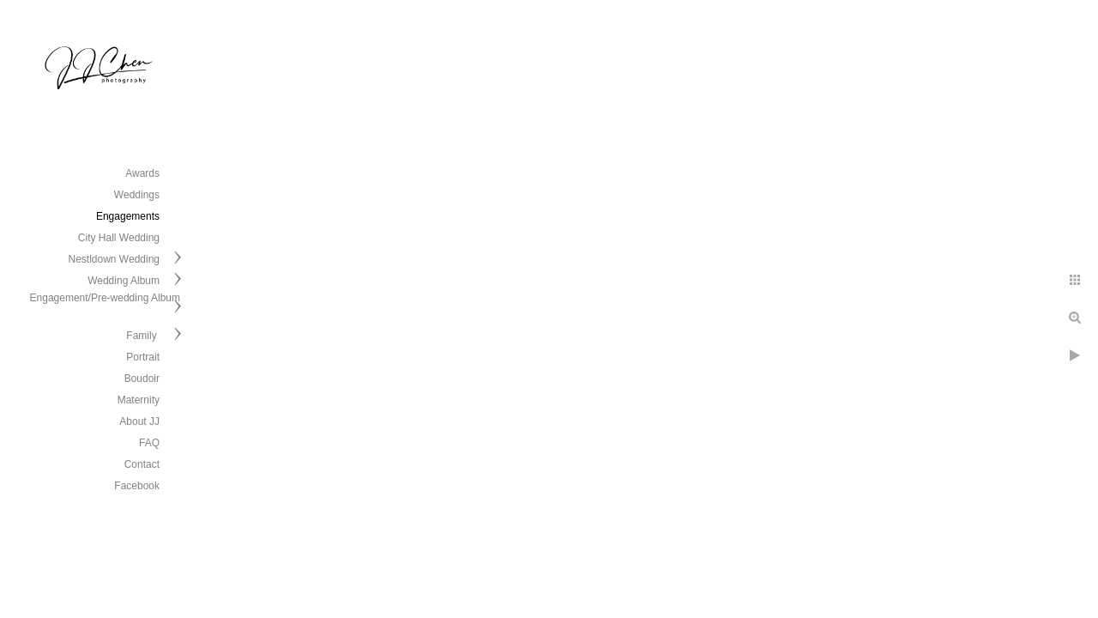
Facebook (137, 486)
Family (143, 336)
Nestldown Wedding (114, 259)
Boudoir (142, 379)
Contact (142, 464)
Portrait (143, 357)
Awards (142, 173)
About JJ (139, 421)
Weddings (137, 195)
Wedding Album (123, 281)
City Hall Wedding (119, 238)
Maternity (139, 400)
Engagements (128, 216)
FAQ (149, 443)
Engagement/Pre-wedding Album (105, 298)
